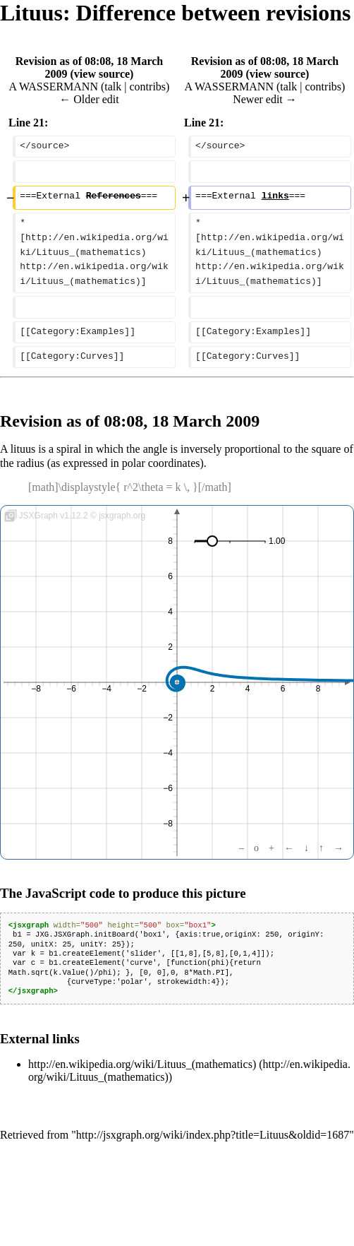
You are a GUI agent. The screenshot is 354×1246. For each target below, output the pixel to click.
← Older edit (88, 99)
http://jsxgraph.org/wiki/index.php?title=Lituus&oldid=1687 (213, 1135)
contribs (148, 87)
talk (112, 87)
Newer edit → (265, 99)
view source (102, 74)
